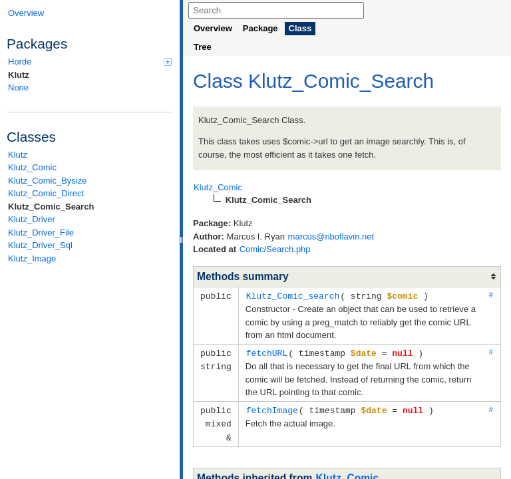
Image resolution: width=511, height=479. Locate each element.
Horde (90, 62)
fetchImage (272, 408)
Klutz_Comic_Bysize (47, 181)
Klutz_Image (32, 258)
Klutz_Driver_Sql (40, 245)
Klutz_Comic (32, 167)
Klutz (18, 75)
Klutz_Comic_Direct (46, 193)
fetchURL (266, 352)
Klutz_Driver (31, 219)
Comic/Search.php (275, 249)
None (18, 87)
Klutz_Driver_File (41, 233)
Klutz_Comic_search (292, 295)
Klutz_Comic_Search (51, 207)
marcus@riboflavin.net (331, 236)
